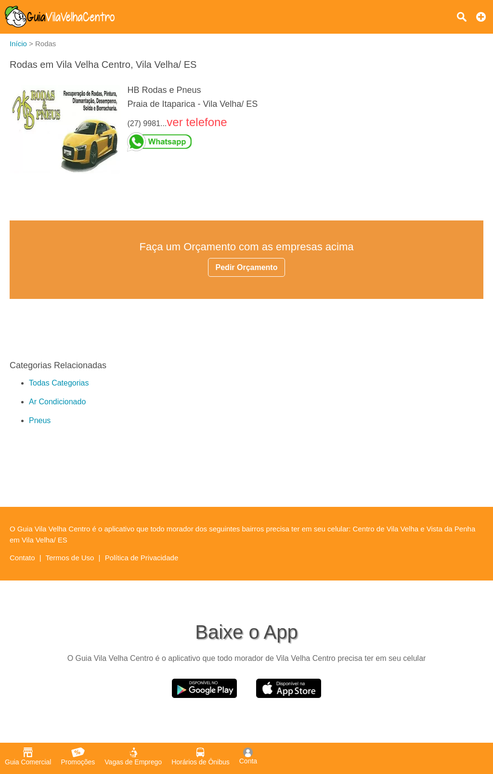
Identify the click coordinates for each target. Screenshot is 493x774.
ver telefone (197, 122)
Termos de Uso (70, 558)
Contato (22, 558)
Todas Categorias (59, 383)
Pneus (40, 420)
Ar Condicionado (57, 402)
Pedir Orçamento (247, 267)
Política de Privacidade (142, 558)
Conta (248, 756)
